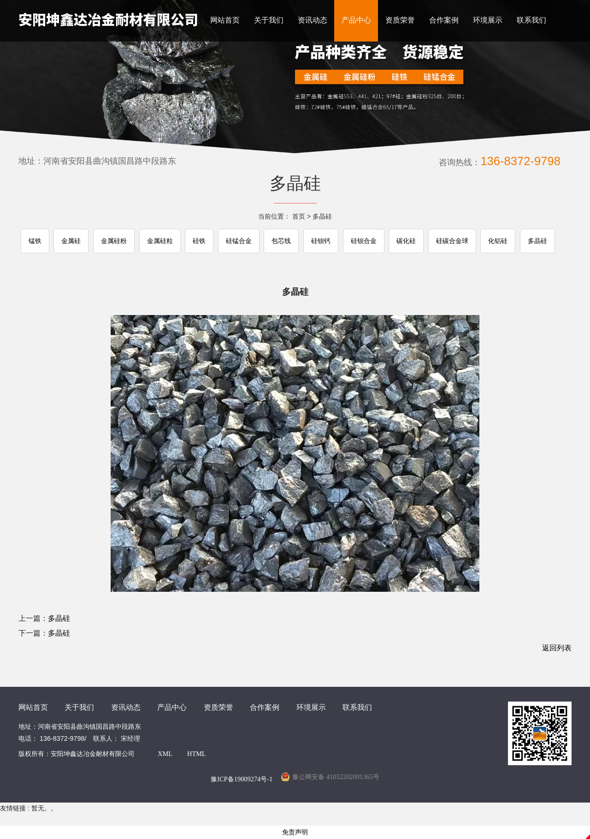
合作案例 (444, 20)
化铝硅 (497, 241)
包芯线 (281, 241)
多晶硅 (322, 216)
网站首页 (225, 20)
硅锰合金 (239, 241)
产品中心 (356, 20)
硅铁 (199, 241)
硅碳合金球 (452, 241)
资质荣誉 (400, 20)
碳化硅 (406, 241)
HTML (196, 753)
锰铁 (35, 241)
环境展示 (487, 20)
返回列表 (557, 648)
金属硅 (71, 241)
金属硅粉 (114, 241)
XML (165, 753)
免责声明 (295, 832)
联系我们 (531, 20)
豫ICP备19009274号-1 (241, 779)
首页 (298, 216)
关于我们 (268, 20)
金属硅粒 (160, 241)
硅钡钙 (320, 241)
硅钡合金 (364, 241)
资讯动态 (312, 20)
